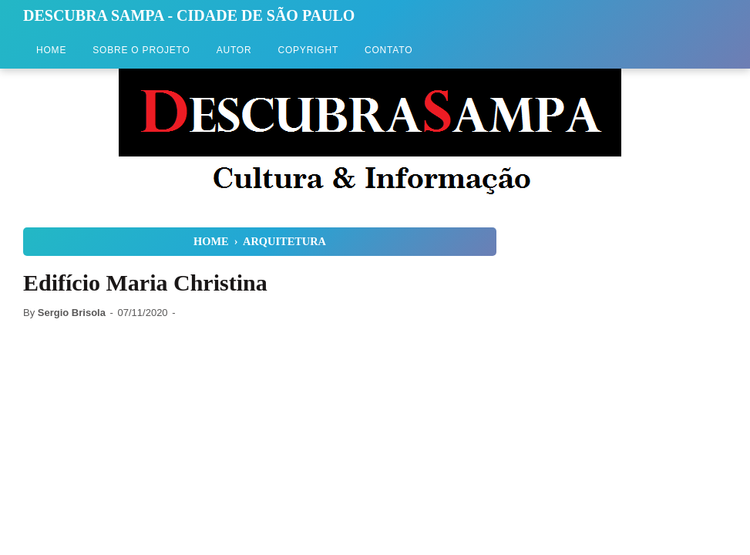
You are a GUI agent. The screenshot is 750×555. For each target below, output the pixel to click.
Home (51, 50)
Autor (234, 50)
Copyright (307, 50)
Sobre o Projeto (141, 50)
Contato (388, 50)
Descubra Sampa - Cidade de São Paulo (189, 15)
